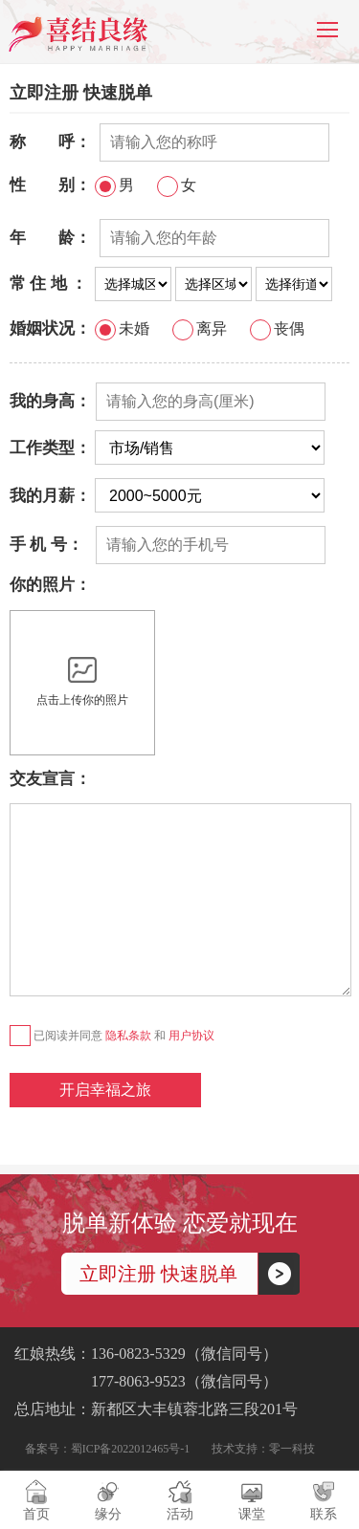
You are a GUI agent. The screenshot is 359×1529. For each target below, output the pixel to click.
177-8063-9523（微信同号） (146, 1381)
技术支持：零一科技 (263, 1448)
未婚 (122, 329)
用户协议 (191, 1035)
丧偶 (277, 329)
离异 (199, 329)
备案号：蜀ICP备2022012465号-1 (108, 1448)
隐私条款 (128, 1035)
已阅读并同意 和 (112, 1035)
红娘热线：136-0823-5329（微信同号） (146, 1353)
